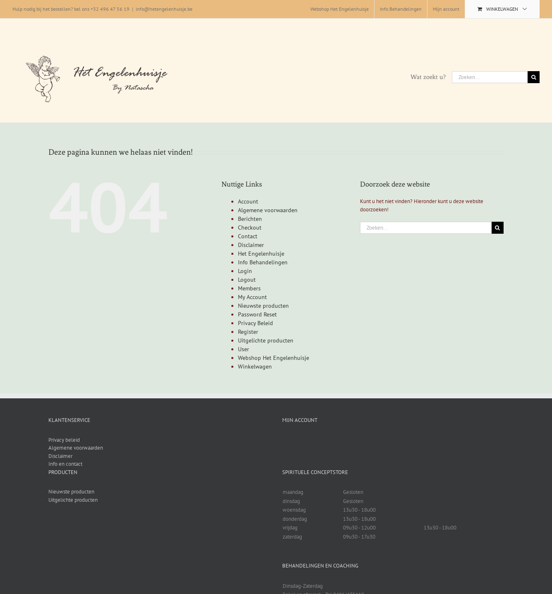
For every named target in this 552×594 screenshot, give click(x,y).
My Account (252, 297)
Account (248, 201)
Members (249, 288)
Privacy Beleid (255, 323)
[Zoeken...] (490, 77)
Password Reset (257, 314)
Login (245, 271)
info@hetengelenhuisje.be (164, 9)
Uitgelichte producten (265, 340)
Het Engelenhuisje (261, 253)
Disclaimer (251, 245)
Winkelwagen (255, 366)
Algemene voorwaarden (268, 210)
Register (248, 331)
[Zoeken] (534, 77)
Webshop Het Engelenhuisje (273, 358)
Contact (247, 236)
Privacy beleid (64, 439)
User (243, 349)
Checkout (250, 227)
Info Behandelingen (263, 262)
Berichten (250, 219)
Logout (247, 279)
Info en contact (65, 463)
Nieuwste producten (263, 305)
